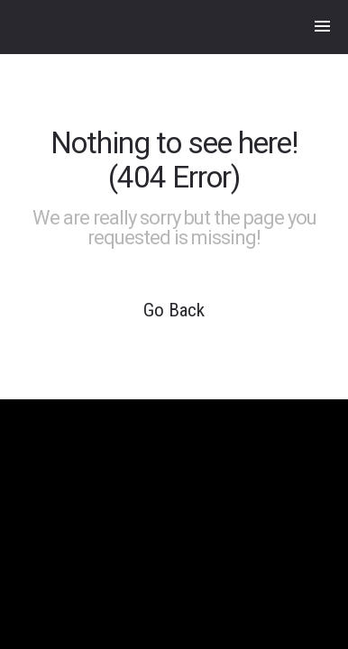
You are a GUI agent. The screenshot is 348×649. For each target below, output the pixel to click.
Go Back (174, 310)
